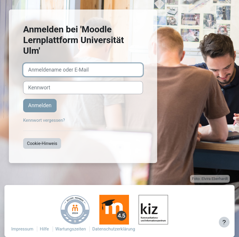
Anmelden (40, 105)
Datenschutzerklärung (113, 229)
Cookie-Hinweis (42, 143)
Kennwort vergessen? (44, 120)
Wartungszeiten (70, 229)
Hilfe (44, 229)
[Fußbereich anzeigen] (224, 222)
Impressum (22, 229)
